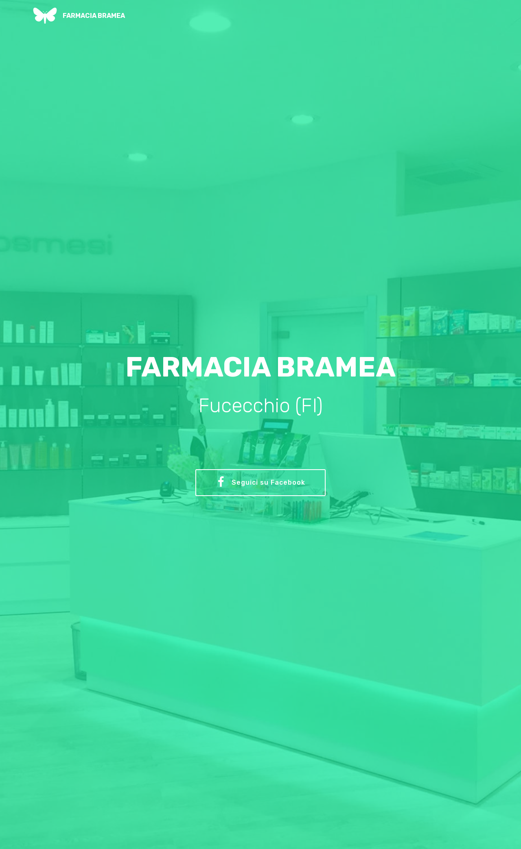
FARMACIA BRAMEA (94, 16)
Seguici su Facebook (261, 483)
